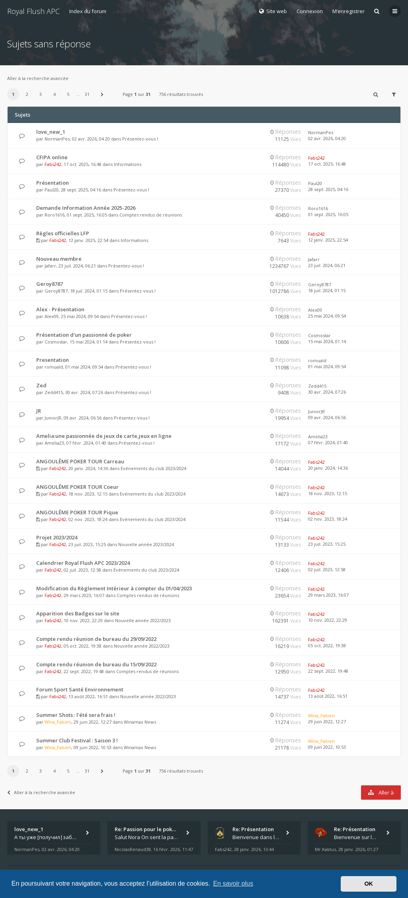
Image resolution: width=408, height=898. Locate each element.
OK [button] (368, 883)
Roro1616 (54, 215)
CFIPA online (52, 157)
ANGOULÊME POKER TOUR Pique (77, 512)
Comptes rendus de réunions (150, 215)
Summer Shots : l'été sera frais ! (75, 714)
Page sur (136, 94)
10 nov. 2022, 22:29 (327, 620)
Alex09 (52, 316)
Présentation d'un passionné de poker (84, 334)
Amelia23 (54, 443)
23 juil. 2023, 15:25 (327, 544)
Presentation (52, 359)
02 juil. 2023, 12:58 (327, 569)
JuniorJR (53, 418)
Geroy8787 (49, 283)
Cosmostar (56, 342)
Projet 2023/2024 (56, 537)
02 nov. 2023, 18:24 (327, 519)
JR (38, 410)
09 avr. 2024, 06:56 (327, 417)
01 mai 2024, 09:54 (327, 366)
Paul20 (52, 190)
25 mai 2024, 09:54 (327, 316)
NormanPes (57, 139)
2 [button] (27, 94)
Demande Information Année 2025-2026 (85, 207)
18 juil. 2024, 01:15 (327, 290)
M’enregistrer (348, 11)
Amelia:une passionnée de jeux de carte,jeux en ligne (104, 435)
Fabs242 (53, 164)
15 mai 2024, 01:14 (327, 341)
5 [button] (68, 94)
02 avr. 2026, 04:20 (327, 138)
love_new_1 (50, 131)
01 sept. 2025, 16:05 (328, 214)
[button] (102, 94)
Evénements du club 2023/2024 (153, 468)
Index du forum (87, 11)
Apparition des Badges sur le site (77, 613)
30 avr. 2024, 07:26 (327, 392)
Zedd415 (54, 392)
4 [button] (54, 94)
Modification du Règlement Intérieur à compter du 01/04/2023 (114, 588)
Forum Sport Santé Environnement (79, 689)
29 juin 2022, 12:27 (327, 721)
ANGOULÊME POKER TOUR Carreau (80, 461)
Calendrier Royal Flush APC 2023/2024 (83, 562)
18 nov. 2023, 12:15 (327, 493)
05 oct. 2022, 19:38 (327, 645)
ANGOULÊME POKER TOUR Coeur (77, 486)
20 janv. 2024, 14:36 (328, 468)
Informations (127, 164)
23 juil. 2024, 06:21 (327, 265)
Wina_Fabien (58, 722)
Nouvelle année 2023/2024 (146, 544)
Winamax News (140, 722)
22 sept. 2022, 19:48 (328, 671)
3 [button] (40, 94)
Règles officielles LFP (62, 233)
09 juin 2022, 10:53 (327, 747)
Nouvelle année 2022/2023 (143, 620)
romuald (54, 367)
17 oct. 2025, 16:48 (327, 164)
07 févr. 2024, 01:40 (328, 442)
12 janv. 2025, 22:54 (328, 240)
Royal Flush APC (33, 11)
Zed (41, 385)
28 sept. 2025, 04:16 (328, 189)
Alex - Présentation (60, 309)
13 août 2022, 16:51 (327, 696)
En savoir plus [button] (233, 883)
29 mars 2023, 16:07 (328, 595)
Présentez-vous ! (140, 139)
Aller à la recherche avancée (37, 78)
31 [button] (87, 94)
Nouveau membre (59, 258)
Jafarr (50, 266)
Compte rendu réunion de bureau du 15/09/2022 (96, 664)
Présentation (52, 182)
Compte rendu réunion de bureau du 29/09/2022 (96, 638)
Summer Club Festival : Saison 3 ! (77, 740)
